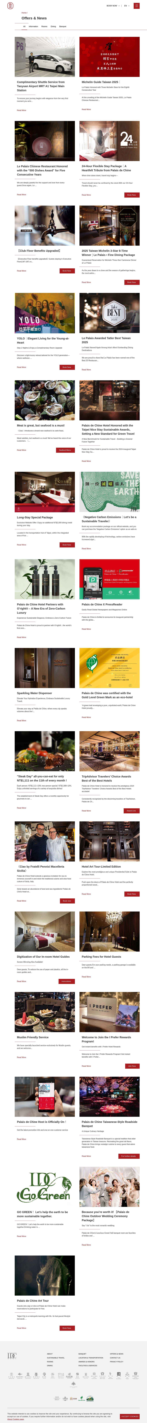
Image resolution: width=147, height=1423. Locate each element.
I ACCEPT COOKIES (129, 1416)
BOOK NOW (113, 6)
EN (126, 6)
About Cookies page (15, 1419)
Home (24, 13)
